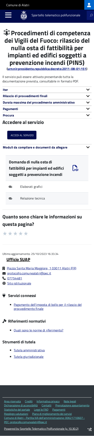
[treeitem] (89, 5)
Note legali (70, 401)
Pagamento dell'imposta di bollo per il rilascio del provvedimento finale (48, 306)
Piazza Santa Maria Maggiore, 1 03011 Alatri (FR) (41, 268)
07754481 (14, 278)
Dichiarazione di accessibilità (21, 405)
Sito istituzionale (19, 283)
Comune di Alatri (17, 5)
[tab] (47, 90)
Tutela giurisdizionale (29, 356)
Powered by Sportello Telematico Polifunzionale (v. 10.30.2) (41, 428)
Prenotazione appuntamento (72, 405)
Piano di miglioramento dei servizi (52, 414)
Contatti (46, 405)
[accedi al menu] (8, 15)
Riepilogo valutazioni (16, 414)
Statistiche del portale (17, 409)
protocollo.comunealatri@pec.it (29, 273)
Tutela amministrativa (29, 350)
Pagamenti (58, 409)
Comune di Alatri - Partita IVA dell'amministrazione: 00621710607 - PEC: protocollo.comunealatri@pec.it (44, 420)
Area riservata (12, 401)
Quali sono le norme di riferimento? (38, 330)
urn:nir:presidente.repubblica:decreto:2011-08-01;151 (47, 68)
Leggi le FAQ (41, 409)
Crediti (29, 401)
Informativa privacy (48, 401)
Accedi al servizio (22, 135)
